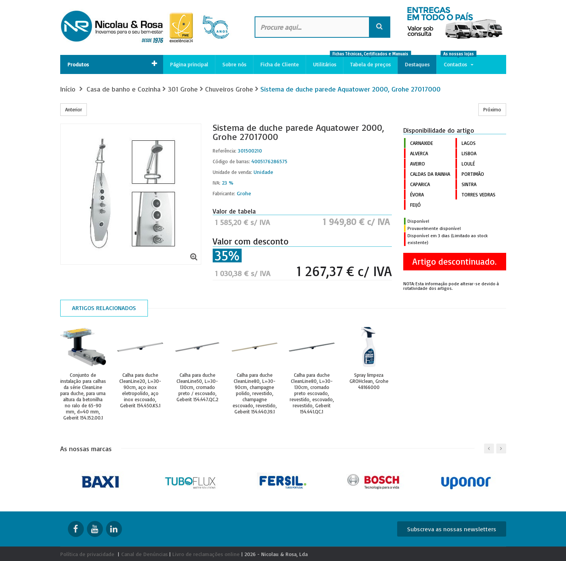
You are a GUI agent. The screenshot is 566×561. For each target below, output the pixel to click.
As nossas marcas (86, 448)
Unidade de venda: (232, 172)
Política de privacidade (87, 554)
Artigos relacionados (104, 308)
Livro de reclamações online (206, 554)
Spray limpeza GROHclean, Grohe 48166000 (369, 381)
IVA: (216, 183)
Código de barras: (231, 161)
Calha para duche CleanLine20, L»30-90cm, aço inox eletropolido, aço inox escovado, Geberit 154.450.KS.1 (140, 390)
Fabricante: (224, 193)
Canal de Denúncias (144, 554)
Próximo (492, 109)
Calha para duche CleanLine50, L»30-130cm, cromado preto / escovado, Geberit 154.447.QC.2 (197, 387)
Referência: (224, 151)
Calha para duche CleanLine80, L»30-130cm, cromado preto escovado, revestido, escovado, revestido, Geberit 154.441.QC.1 (312, 393)
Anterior (73, 109)
